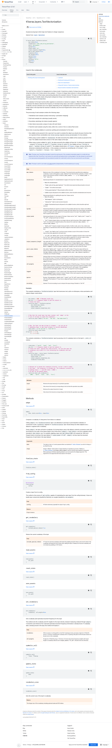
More (28, 10)
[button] (10, 28)
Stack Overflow (71, 733)
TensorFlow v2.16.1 (8, 7)
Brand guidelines (71, 735)
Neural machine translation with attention (68, 87)
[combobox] (80, 1)
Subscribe (93, 744)
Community (53, 2)
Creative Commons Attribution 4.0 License (65, 711)
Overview (4, 10)
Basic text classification (64, 82)
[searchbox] (10, 15)
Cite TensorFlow (71, 738)
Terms (24, 744)
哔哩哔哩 (25, 735)
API (34, 17)
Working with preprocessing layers (36, 77)
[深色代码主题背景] (88, 38)
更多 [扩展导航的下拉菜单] (62, 2)
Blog (24, 728)
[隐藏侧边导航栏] (18, 745)
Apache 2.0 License (27, 712)
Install (19, 2)
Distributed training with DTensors (66, 80)
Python (48, 17)
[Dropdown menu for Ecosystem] (47, 2)
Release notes (70, 730)
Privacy (29, 744)
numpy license (30, 714)
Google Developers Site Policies (48, 712)
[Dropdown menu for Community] (58, 2)
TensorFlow (28, 17)
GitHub (103, 2)
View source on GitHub (34, 27)
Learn (25, 2)
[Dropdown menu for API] (36, 2)
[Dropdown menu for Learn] (29, 2)
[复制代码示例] (91, 38)
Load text (60, 77)
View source (29, 406)
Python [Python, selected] (12, 10)
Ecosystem (42, 2)
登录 (109, 1)
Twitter (24, 733)
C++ (17, 10)
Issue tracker (70, 728)
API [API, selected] (33, 2)
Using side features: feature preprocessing (68, 85)
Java (22, 10)
